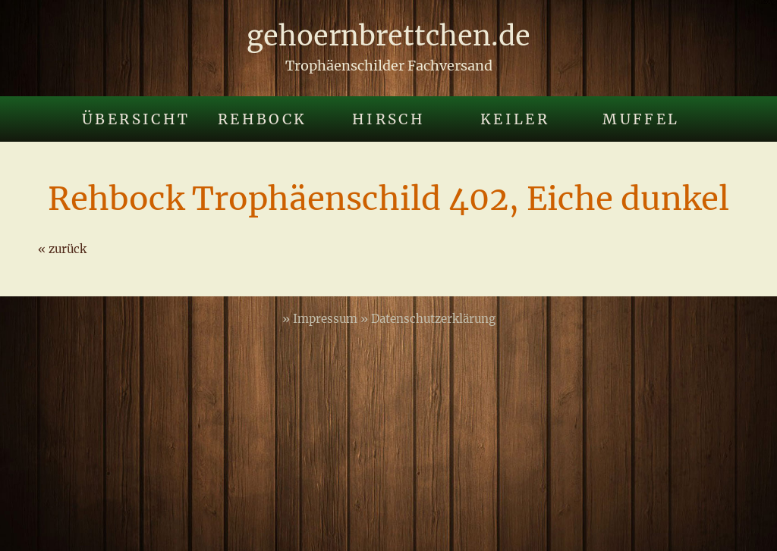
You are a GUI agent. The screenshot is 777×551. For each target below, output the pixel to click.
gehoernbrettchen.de (388, 36)
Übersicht (136, 119)
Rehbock (262, 119)
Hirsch (388, 119)
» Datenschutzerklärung (427, 319)
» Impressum (321, 319)
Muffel (640, 119)
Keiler (514, 119)
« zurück (62, 249)
